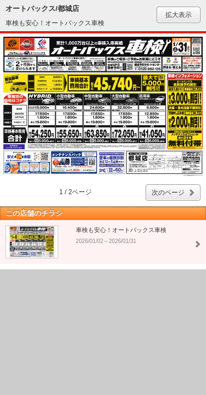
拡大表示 (178, 15)
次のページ (168, 192)
